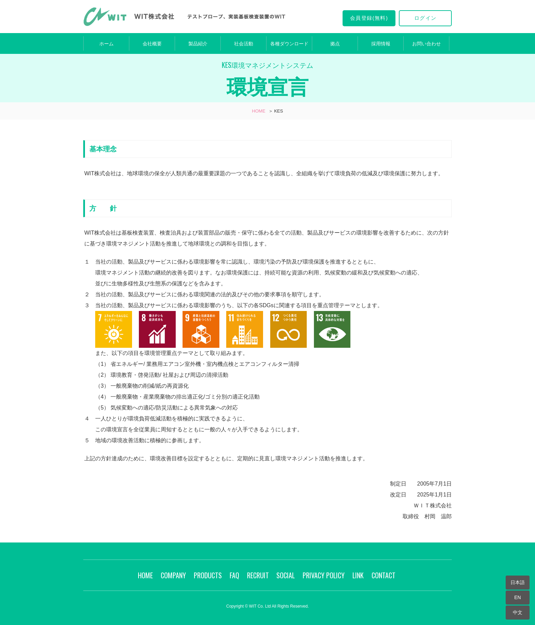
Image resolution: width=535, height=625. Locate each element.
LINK (358, 575)
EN (517, 597)
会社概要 (152, 43)
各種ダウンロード (289, 43)
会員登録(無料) (369, 18)
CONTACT (383, 575)
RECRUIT (258, 575)
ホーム (106, 43)
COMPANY (173, 575)
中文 (517, 612)
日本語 (517, 582)
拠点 (335, 43)
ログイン (425, 18)
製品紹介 (197, 43)
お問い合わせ (426, 43)
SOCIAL (285, 575)
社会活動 (243, 43)
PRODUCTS (208, 575)
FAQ (234, 575)
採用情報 (380, 43)
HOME (258, 111)
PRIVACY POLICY (324, 575)
